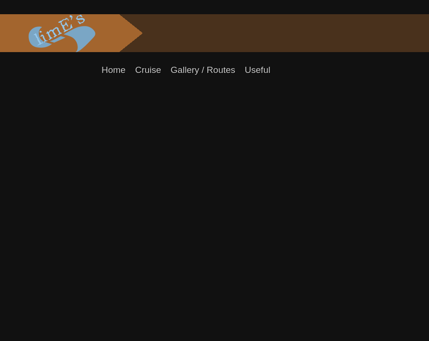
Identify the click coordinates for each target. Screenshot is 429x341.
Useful (257, 70)
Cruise (148, 70)
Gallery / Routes (203, 70)
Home (114, 70)
